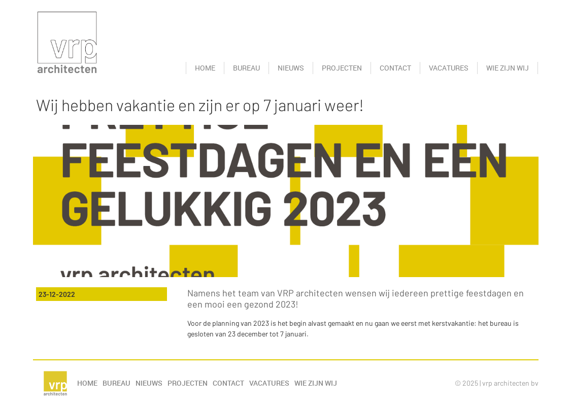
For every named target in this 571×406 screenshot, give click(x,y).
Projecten (342, 68)
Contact (395, 68)
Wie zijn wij (507, 68)
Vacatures (448, 68)
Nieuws (291, 68)
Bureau (246, 68)
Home (205, 68)
